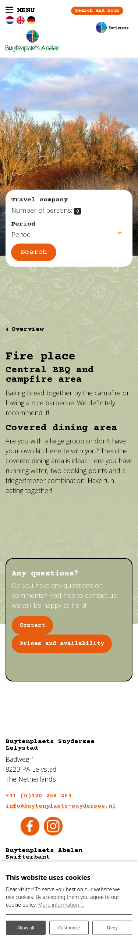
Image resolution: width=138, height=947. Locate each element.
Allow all (25, 928)
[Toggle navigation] (20, 11)
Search (34, 252)
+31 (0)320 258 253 (39, 796)
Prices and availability (62, 643)
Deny (112, 928)
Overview (27, 329)
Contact (32, 625)
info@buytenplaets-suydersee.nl (61, 806)
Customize (69, 928)
